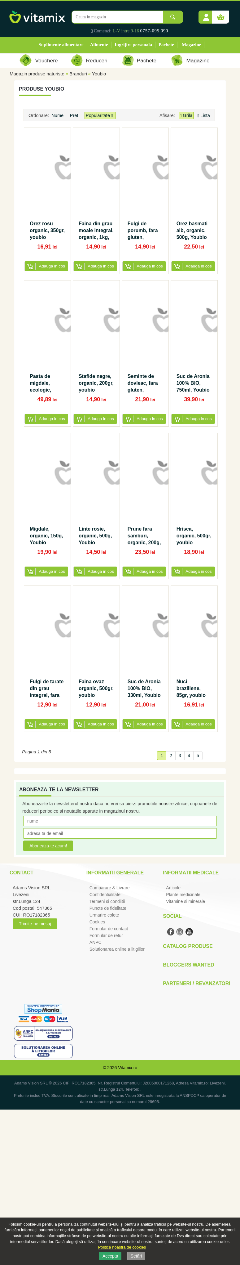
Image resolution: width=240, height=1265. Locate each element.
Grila (186, 115)
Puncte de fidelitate (107, 908)
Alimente (99, 44)
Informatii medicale (191, 872)
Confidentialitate (104, 894)
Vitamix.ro (127, 1067)
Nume (58, 115)
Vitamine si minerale (185, 901)
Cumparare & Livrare (109, 887)
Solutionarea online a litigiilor (117, 949)
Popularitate (100, 115)
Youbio (99, 73)
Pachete (166, 44)
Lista (204, 115)
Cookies (97, 921)
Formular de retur (106, 935)
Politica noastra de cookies (122, 1247)
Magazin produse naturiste (37, 73)
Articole (173, 887)
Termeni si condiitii (107, 901)
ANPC (95, 942)
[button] (206, 15)
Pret (75, 115)
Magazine (191, 44)
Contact (21, 872)
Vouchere (46, 60)
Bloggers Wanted (188, 964)
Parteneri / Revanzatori (196, 983)
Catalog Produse (187, 946)
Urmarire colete (104, 915)
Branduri (78, 73)
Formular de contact (108, 928)
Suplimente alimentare (61, 44)
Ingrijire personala (133, 44)
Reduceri (96, 60)
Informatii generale (115, 872)
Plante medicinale (183, 894)
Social (172, 916)
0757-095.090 (154, 30)
